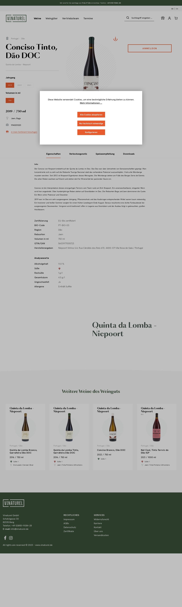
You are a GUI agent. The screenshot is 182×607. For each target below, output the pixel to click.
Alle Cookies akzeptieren (91, 114)
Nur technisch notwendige (91, 123)
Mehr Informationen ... (91, 102)
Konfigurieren (91, 132)
